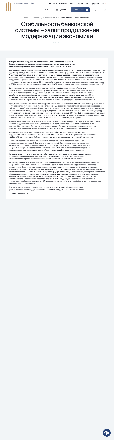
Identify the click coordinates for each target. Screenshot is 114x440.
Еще (32, 3)
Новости (36, 18)
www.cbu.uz (23, 193)
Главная (26, 18)
